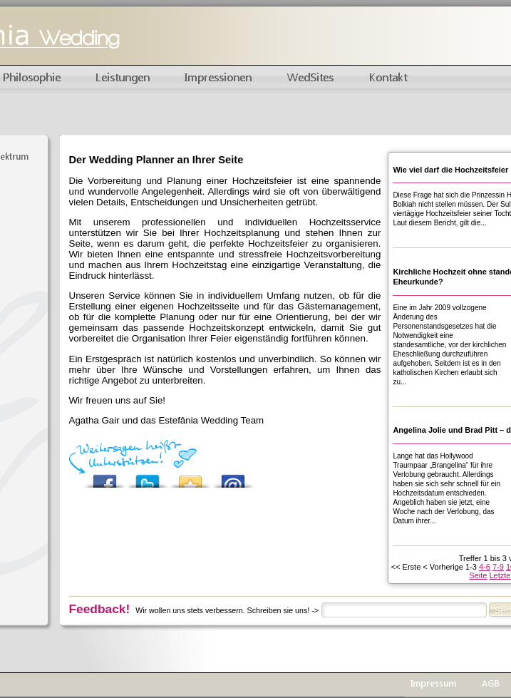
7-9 (498, 567)
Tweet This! (147, 477)
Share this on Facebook (104, 477)
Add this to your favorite (190, 477)
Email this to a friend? (233, 477)
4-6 (484, 567)
